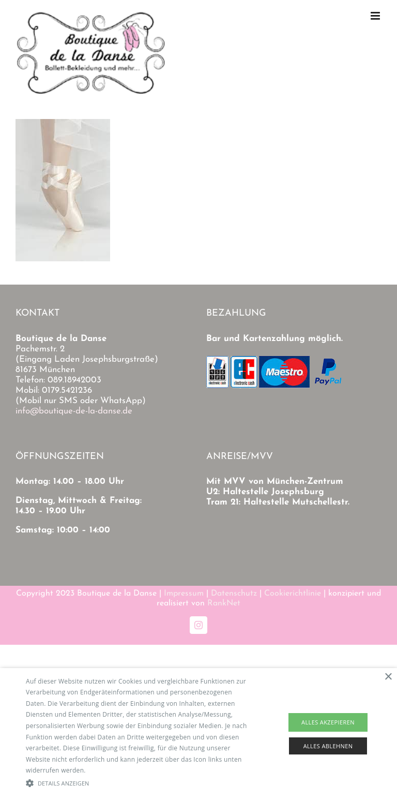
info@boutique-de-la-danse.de (74, 411)
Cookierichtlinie (292, 593)
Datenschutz (234, 593)
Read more (103, 770)
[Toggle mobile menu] (376, 15)
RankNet (223, 603)
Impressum (184, 593)
